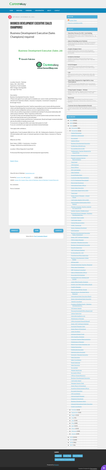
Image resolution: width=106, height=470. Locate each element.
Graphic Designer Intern (74, 49)
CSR (69, 72)
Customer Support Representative (80, 339)
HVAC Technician (76, 225)
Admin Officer (75, 141)
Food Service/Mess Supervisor (79, 255)
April (72, 426)
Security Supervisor (76, 247)
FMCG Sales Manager (77, 240)
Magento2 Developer (77, 399)
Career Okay (24, 180)
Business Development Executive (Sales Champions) (80, 233)
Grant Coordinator (76, 406)
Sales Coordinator (76, 360)
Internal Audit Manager (77, 396)
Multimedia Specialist (77, 349)
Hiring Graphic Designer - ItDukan (77, 90)
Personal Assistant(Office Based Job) (81, 311)
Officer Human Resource (78, 375)
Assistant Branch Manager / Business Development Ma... (81, 214)
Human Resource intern (77, 223)
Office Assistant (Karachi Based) (80, 321)
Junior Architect (75, 331)
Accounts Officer (76, 373)
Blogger (56, 465)
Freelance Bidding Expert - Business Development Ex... (81, 304)
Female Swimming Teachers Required (81, 265)
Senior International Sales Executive (81, 299)
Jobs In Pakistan (33, 180)
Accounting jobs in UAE (78, 148)
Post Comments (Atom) (40, 236)
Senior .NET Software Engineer (80, 237)
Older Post (58, 230)
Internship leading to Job (78, 316)
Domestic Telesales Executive (79, 242)
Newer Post (14, 230)
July (72, 418)
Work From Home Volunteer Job (80, 344)
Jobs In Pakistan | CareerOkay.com (48, 180)
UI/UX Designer (72, 64)
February (74, 431)
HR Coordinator (75, 393)
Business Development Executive (80, 143)
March (73, 428)
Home (36, 230)
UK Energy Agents (76, 308)
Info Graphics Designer (77, 337)
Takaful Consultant (76, 301)
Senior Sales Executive (77, 188)
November (74, 131)
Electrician (71, 97)
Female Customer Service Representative (78, 158)
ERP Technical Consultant (78, 270)
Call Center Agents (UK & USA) (80, 200)
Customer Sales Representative (80, 177)
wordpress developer (74, 57)
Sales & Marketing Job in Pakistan (77, 41)
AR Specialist (75, 262)
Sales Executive (75, 357)
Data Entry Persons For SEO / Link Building (80, 33)
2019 (71, 440)
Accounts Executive (76, 391)
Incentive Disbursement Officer (80, 388)
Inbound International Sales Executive (81, 404)
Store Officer (75, 167)
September (74, 412)
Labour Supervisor (76, 313)
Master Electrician (76, 370)
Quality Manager (76, 287)
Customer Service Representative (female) (80, 105)
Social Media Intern (76, 175)
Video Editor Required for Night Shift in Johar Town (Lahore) (81, 81)
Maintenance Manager (77, 318)
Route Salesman (75, 362)
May (72, 423)
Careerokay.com (29, 173)
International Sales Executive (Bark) (81, 296)
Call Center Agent (76, 220)
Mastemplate (93, 468)
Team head (74, 162)
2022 (71, 123)
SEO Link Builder (76, 170)
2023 (71, 120)
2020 (71, 437)
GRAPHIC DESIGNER (77, 135)
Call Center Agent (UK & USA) (79, 190)
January (73, 434)
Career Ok (18, 180)
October (73, 410)
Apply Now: (14, 161)
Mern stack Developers (77, 267)
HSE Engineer (75, 165)
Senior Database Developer (79, 228)
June (72, 420)
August (73, 415)
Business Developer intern (78, 401)
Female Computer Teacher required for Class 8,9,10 (81, 207)
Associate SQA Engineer (78, 275)
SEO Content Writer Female (79, 289)
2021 (71, 126)
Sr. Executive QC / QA (77, 253)
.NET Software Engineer (78, 250)
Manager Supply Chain (77, 383)
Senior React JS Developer (78, 329)
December (74, 128)
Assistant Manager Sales (78, 326)
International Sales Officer (78, 185)
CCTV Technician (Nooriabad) (79, 180)
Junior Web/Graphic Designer (79, 282)
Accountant (74, 138)
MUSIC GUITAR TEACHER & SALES (81, 284)
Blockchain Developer (77, 183)
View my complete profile (75, 23)
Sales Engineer (75, 172)
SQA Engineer (75, 230)
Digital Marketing (76, 133)
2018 (71, 442)
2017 (71, 445)
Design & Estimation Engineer (79, 155)
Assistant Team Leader (77, 217)
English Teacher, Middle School (80, 211)
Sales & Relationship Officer (79, 272)
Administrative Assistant (78, 352)
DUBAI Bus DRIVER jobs (78, 146)
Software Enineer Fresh (77, 334)
